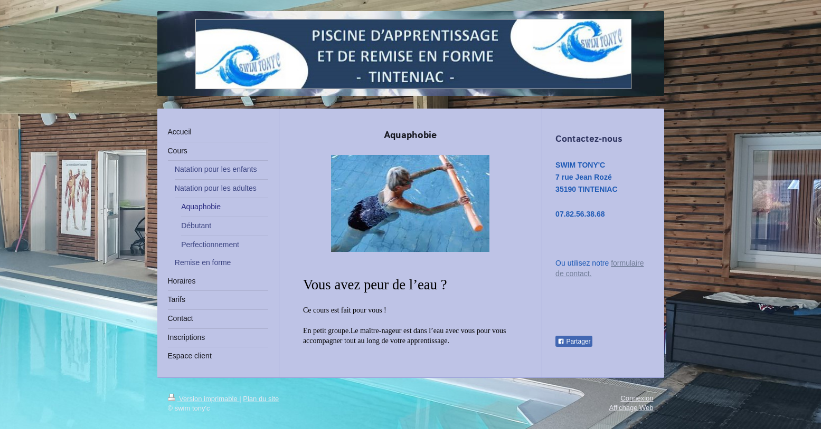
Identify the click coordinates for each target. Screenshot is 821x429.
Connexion (636, 398)
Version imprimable (204, 399)
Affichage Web (631, 408)
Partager (574, 341)
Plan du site (261, 399)
